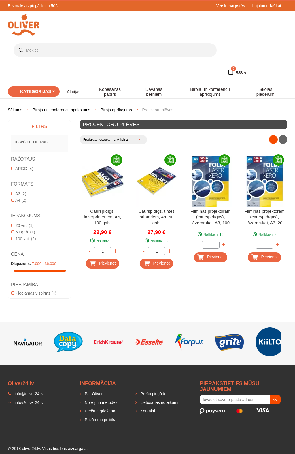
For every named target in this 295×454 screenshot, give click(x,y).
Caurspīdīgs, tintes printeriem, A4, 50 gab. (157, 217)
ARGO (22, 168)
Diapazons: (21, 263)
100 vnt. (23, 238)
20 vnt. (22, 225)
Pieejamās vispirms (33, 293)
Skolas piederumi (265, 92)
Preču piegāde (152, 393)
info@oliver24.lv (26, 402)
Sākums (15, 110)
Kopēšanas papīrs (110, 92)
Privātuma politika (100, 419)
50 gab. (23, 232)
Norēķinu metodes (101, 402)
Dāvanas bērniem (153, 92)
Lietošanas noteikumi (158, 402)
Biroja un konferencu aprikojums (210, 92)
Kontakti (147, 411)
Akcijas (74, 91)
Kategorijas (37, 91)
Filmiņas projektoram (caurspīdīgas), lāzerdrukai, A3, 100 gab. (210, 217)
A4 (18, 200)
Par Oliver (93, 393)
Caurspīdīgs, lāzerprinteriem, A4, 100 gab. (102, 217)
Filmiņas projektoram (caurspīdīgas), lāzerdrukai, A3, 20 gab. (265, 217)
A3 (18, 193)
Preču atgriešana (99, 411)
